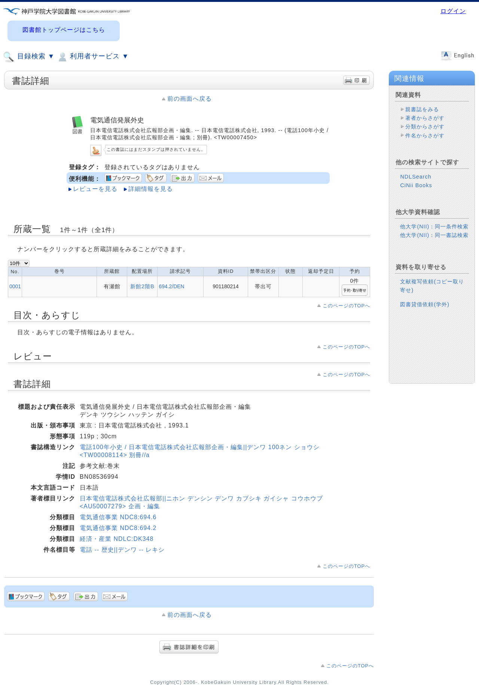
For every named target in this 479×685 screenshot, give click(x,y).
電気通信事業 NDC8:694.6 (118, 517)
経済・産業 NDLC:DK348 (116, 539)
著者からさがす (425, 118)
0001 (15, 286)
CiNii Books (416, 185)
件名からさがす (425, 135)
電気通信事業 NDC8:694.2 (118, 528)
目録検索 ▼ (29, 57)
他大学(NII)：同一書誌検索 (434, 235)
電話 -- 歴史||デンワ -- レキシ (122, 550)
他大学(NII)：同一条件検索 (434, 226)
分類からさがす (425, 127)
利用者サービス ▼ (93, 57)
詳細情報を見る (150, 189)
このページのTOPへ (346, 305)
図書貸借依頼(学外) (424, 304)
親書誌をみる (422, 109)
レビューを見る (95, 189)
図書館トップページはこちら (63, 30)
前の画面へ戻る (189, 98)
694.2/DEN (171, 286)
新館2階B (142, 286)
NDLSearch (415, 177)
